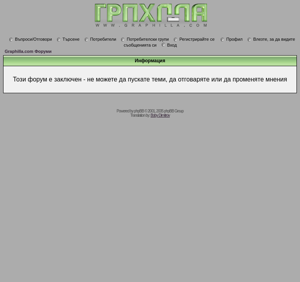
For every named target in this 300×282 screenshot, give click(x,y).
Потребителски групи (145, 39)
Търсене (68, 39)
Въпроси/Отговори (30, 39)
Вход (169, 45)
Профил (231, 39)
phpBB (139, 111)
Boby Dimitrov (160, 115)
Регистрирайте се (193, 39)
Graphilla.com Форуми (28, 51)
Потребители (100, 39)
